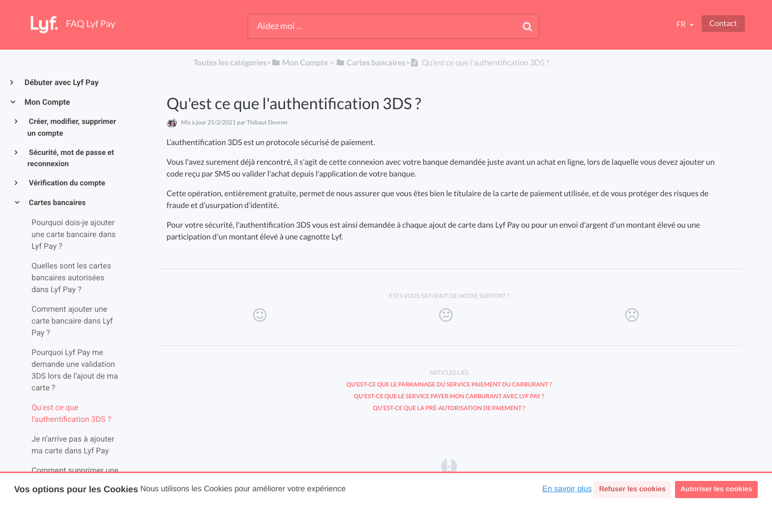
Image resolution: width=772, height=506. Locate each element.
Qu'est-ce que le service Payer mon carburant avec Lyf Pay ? (449, 396)
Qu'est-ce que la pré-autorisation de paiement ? (449, 408)
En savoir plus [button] (567, 489)
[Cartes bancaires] (371, 62)
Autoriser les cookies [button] (716, 489)
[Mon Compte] (299, 62)
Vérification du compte (66, 183)
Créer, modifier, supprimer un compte (72, 127)
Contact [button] (723, 23)
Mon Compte (47, 102)
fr (681, 24)
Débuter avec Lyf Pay (61, 82)
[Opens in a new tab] (449, 466)
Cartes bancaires (57, 202)
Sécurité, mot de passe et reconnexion (71, 158)
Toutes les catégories (229, 62)
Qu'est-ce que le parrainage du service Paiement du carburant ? (449, 384)
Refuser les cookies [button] (632, 489)
